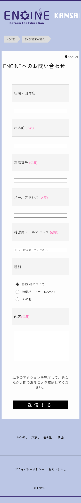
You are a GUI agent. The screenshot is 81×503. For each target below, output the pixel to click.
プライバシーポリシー (29, 475)
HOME (11, 39)
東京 (34, 443)
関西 (61, 443)
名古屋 (47, 443)
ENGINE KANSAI (35, 39)
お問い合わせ (57, 475)
